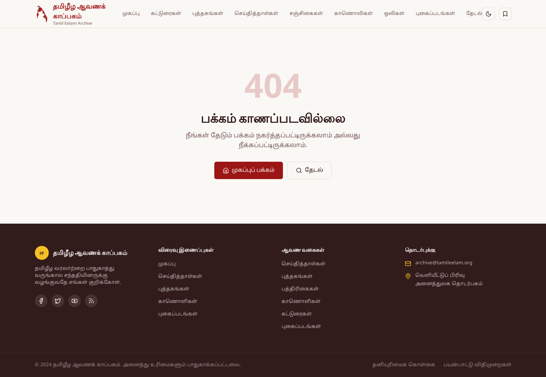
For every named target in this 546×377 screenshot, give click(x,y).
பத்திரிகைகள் (300, 289)
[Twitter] (58, 301)
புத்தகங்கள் (207, 14)
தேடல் (474, 14)
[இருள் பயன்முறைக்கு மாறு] (488, 14)
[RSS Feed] (91, 301)
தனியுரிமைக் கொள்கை (403, 365)
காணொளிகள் (177, 302)
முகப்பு (131, 14)
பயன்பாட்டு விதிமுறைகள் (478, 365)
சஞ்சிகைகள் (306, 14)
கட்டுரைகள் (166, 14)
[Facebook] (41, 301)
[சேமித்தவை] (505, 14)
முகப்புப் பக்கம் (249, 170)
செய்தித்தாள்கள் (256, 14)
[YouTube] (74, 301)
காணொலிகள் (353, 14)
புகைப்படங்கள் (435, 14)
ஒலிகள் (394, 14)
